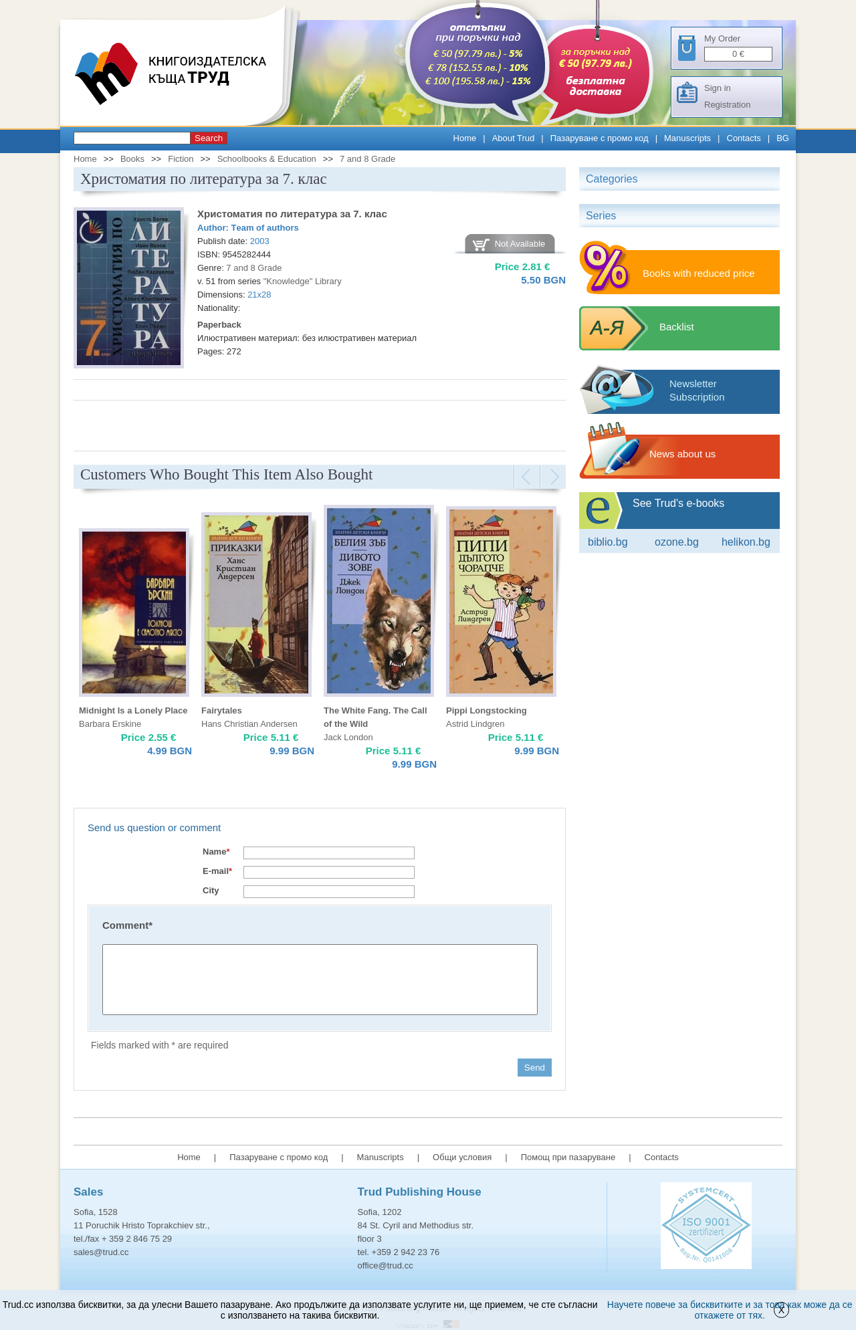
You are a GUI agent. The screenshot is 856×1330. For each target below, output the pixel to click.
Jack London (348, 737)
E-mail (217, 871)
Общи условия (462, 1157)
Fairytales (221, 710)
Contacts (744, 138)
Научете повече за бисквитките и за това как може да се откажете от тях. (730, 1310)
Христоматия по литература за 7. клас (292, 213)
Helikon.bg (746, 542)
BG (782, 138)
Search (209, 138)
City (211, 890)
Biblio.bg (608, 542)
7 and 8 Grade (367, 159)
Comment (127, 925)
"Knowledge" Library (302, 281)
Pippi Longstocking (486, 710)
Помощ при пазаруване (568, 1157)
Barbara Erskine (110, 724)
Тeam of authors (265, 228)
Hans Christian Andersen (249, 724)
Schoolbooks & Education (266, 159)
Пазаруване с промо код (599, 138)
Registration (727, 105)
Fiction (180, 159)
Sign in (717, 88)
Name (216, 852)
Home (465, 138)
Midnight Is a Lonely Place (133, 710)
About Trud (513, 138)
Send (534, 1068)
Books (132, 159)
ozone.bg (677, 542)
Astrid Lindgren (475, 724)
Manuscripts (687, 138)
